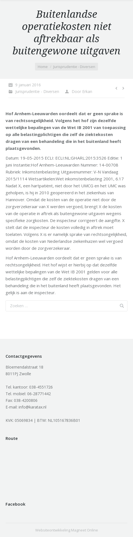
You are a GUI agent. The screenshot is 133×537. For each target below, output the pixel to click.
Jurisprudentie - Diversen (74, 66)
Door (82, 91)
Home (43, 66)
